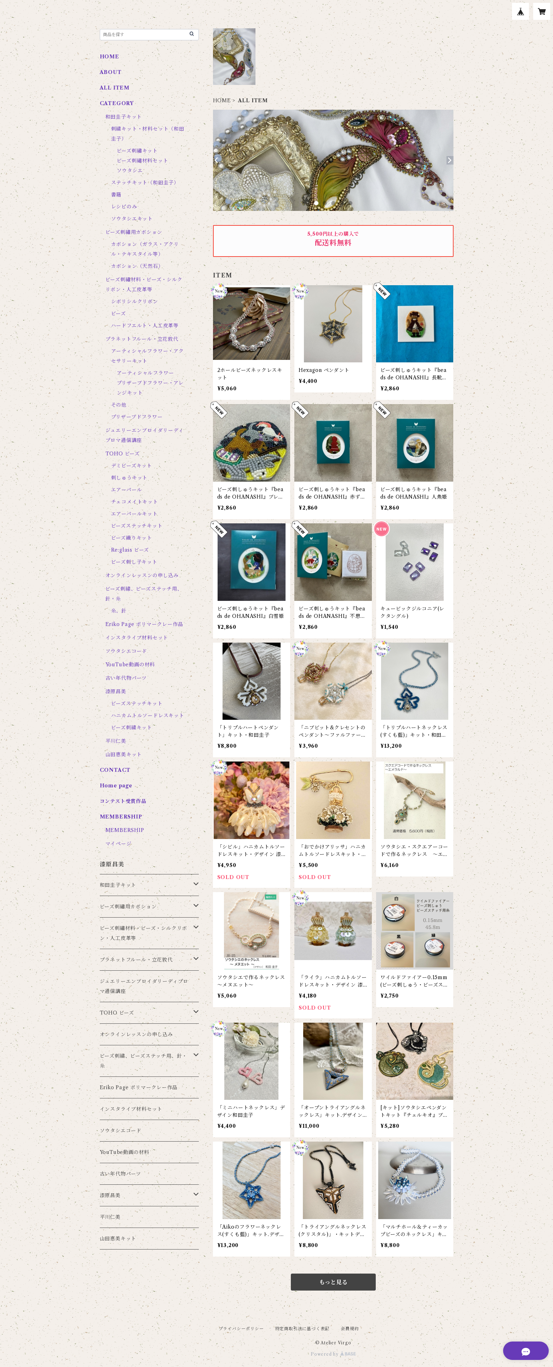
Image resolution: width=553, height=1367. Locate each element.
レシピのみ (124, 206)
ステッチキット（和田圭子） (145, 182)
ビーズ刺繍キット (131, 727)
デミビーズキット (131, 466)
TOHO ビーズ (122, 453)
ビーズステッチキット (137, 526)
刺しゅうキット (129, 478)
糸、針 (119, 611)
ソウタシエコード (126, 651)
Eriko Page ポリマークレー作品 (144, 624)
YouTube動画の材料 (130, 664)
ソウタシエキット (132, 219)
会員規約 (350, 1328)
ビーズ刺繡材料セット (142, 160)
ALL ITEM (114, 88)
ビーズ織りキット (131, 538)
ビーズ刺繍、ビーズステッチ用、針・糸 (144, 1061)
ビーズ (118, 313)
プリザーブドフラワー (137, 417)
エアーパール (126, 490)
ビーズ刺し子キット (134, 562)
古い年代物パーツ (126, 678)
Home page (116, 785)
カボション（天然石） (137, 266)
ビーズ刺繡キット (137, 151)
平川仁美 (115, 741)
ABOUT (111, 72)
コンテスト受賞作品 (123, 801)
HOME (222, 100)
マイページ (118, 843)
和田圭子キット (123, 117)
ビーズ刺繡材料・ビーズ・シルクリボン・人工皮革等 (144, 933)
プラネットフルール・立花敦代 (141, 339)
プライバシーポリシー (241, 1328)
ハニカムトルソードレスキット (147, 715)
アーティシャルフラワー (145, 373)
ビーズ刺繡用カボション (133, 232)
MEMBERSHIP (124, 830)
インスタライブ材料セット (136, 637)
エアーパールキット (134, 514)
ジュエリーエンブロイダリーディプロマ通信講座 (144, 986)
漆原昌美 (115, 691)
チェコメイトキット (134, 502)
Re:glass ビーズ (130, 550)
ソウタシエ (130, 170)
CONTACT (115, 770)
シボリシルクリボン (134, 301)
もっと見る (333, 1282)
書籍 (116, 194)
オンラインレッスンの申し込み (142, 575)
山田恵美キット (123, 754)
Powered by (333, 1354)
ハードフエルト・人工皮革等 (145, 325)
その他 (119, 405)
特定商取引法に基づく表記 (302, 1328)
